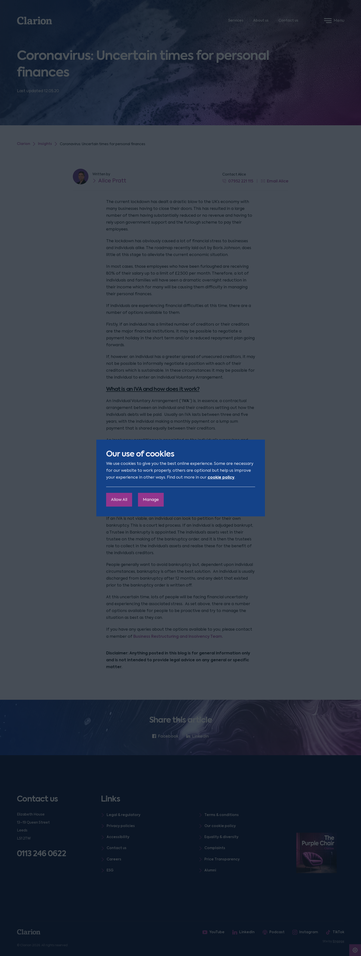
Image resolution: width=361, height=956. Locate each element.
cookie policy (221, 477)
